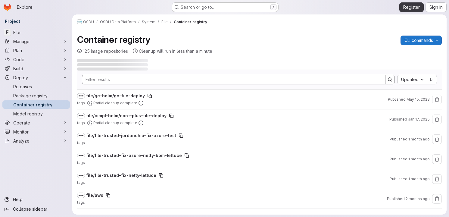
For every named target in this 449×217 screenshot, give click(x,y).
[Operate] (36, 122)
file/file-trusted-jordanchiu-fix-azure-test (131, 135)
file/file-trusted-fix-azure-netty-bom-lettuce (134, 155)
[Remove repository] (437, 99)
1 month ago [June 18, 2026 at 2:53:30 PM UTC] (419, 179)
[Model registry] (36, 113)
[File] (36, 32)
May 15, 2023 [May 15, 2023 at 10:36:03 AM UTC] (418, 99)
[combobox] (412, 79)
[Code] (36, 59)
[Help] (36, 199)
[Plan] (36, 50)
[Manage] (36, 41)
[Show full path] (81, 96)
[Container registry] (36, 104)
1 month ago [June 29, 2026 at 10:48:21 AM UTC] (419, 159)
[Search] (231, 79)
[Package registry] (36, 95)
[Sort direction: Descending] (432, 79)
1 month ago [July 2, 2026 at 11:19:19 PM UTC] (419, 139)
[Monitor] (36, 131)
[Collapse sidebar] (36, 209)
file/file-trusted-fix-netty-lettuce (121, 175)
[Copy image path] (149, 95)
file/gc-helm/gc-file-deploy (115, 95)
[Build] (36, 68)
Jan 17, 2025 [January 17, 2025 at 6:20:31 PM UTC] (419, 119)
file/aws (94, 195)
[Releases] (36, 86)
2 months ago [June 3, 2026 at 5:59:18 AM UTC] (418, 199)
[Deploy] (36, 77)
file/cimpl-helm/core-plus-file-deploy (126, 115)
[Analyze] (36, 141)
